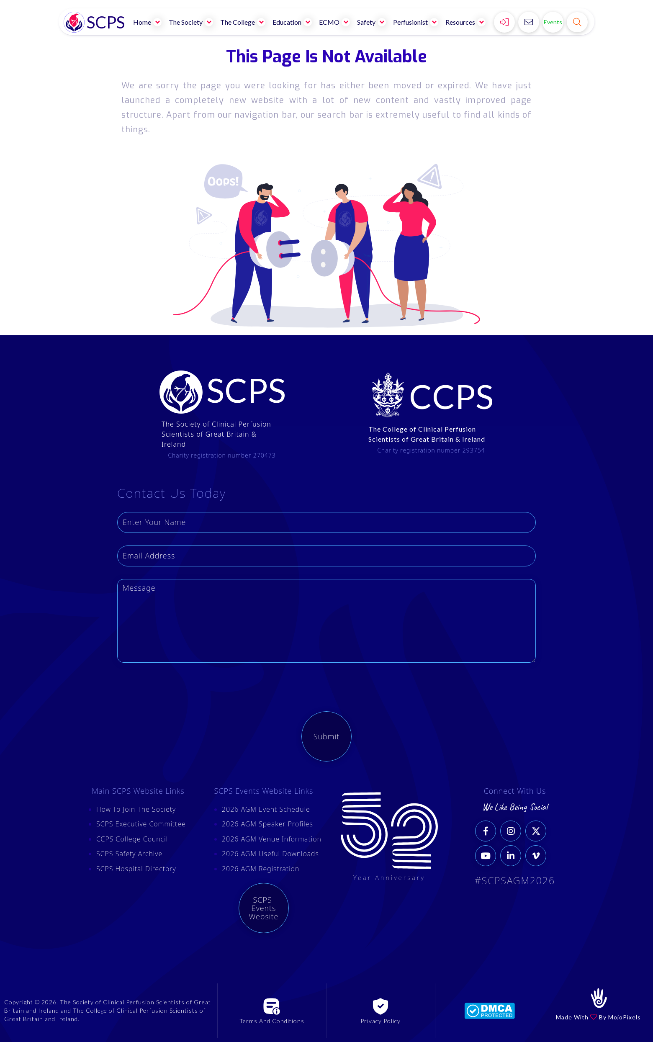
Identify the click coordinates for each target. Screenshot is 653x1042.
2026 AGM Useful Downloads (270, 853)
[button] (148, 22)
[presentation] (180, 691)
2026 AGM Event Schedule (266, 809)
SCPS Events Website (264, 908)
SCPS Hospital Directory (136, 868)
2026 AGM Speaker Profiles (267, 823)
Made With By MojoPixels (598, 1017)
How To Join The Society (136, 809)
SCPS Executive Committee (141, 823)
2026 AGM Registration (260, 868)
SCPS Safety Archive (129, 853)
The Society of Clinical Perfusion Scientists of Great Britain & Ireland (216, 434)
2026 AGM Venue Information (271, 839)
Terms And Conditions (271, 1020)
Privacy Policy (380, 1020)
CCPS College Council (132, 839)
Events (553, 22)
